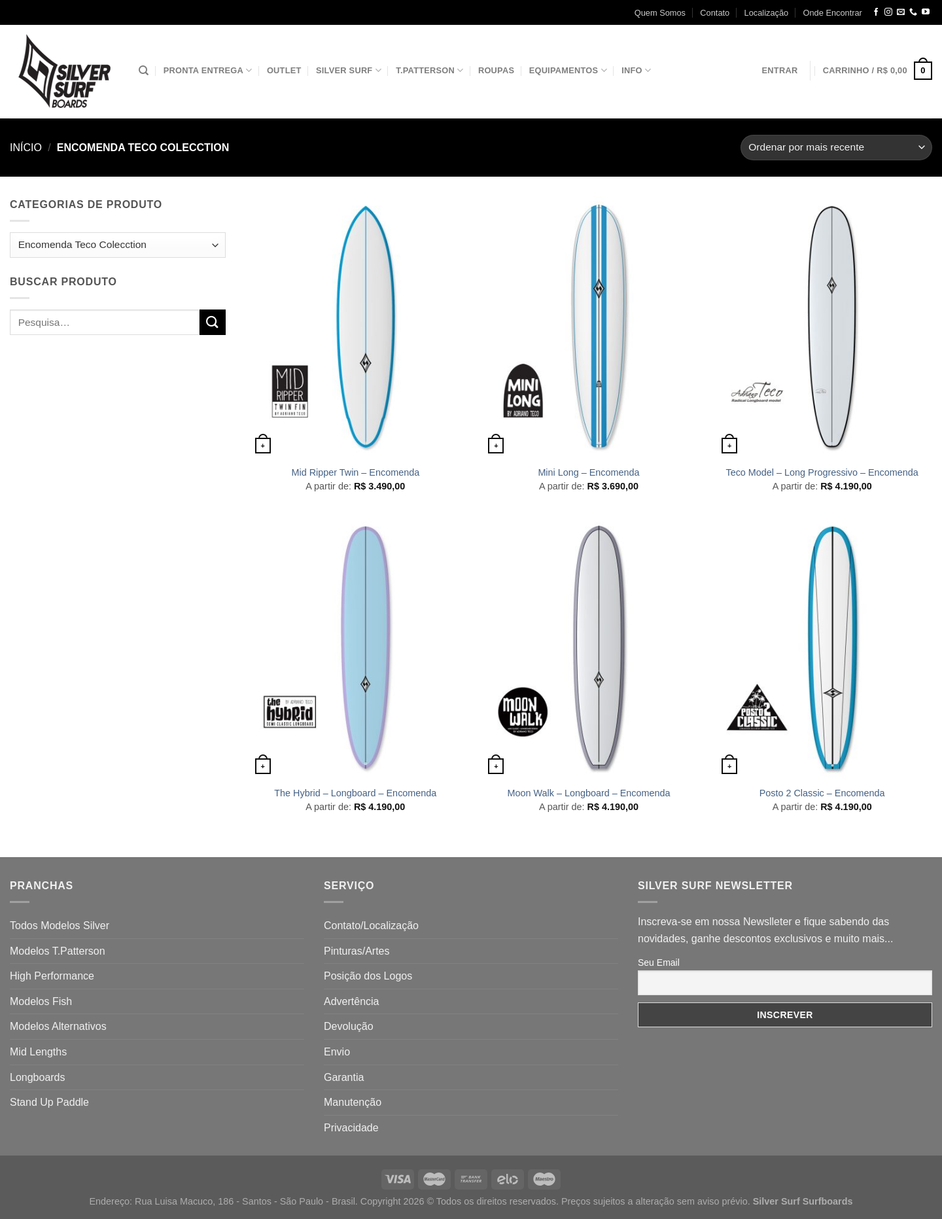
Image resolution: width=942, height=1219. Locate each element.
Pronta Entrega (208, 70)
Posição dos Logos (368, 975)
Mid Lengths (38, 1051)
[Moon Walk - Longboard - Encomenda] (588, 648)
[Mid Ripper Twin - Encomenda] (355, 327)
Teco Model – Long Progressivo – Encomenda (821, 472)
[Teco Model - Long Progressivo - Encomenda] (822, 327)
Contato (714, 13)
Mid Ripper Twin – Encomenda (355, 472)
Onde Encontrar (832, 13)
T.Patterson (429, 70)
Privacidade (351, 1127)
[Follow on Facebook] (876, 12)
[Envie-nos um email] (901, 12)
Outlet (284, 70)
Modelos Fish (41, 1001)
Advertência (351, 1001)
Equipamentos (568, 70)
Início (26, 147)
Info (636, 70)
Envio (337, 1051)
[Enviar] (213, 322)
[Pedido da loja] (836, 147)
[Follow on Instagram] (888, 12)
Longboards (37, 1077)
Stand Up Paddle (49, 1102)
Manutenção (352, 1102)
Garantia (344, 1077)
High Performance (52, 975)
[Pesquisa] (143, 70)
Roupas (496, 70)
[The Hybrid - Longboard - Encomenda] (355, 648)
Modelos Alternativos (58, 1026)
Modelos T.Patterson (57, 951)
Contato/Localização (371, 925)
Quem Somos (660, 13)
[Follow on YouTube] (926, 12)
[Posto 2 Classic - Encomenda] (822, 648)
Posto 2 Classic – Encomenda (822, 793)
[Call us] (913, 12)
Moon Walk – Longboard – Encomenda (588, 793)
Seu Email (659, 962)
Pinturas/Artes (356, 951)
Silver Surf (348, 70)
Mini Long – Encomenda (588, 472)
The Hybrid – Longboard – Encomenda (355, 793)
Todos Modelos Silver (59, 925)
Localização (766, 13)
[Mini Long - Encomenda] (588, 327)
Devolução (349, 1026)
